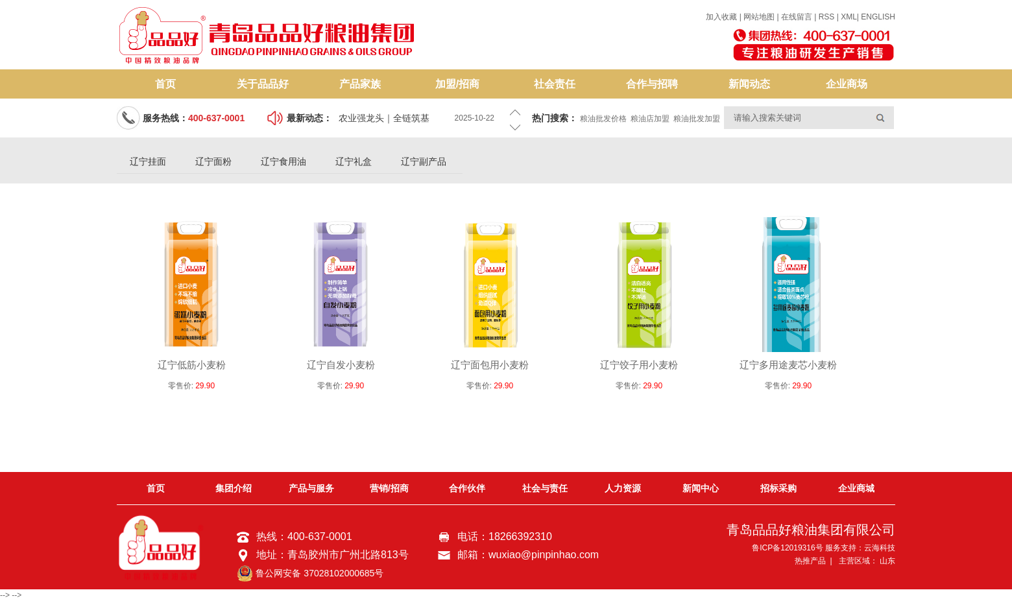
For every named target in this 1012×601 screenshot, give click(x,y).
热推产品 (810, 560)
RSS (827, 16)
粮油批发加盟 (696, 118)
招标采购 (778, 488)
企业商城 (856, 488)
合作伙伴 (467, 488)
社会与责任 (545, 488)
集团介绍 (233, 488)
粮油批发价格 (603, 118)
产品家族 (360, 83)
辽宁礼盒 (353, 161)
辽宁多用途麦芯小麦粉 (788, 364)
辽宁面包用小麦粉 (490, 364)
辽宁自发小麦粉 (341, 364)
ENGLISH (878, 16)
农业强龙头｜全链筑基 (384, 118)
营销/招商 (389, 488)
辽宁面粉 (213, 161)
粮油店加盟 (650, 118)
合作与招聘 (652, 83)
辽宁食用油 (283, 161)
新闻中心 (700, 488)
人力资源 (623, 488)
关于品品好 (263, 83)
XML (849, 16)
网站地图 (760, 16)
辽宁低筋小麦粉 (192, 364)
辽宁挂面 (148, 161)
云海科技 (879, 547)
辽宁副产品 (423, 161)
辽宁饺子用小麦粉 (639, 364)
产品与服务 (311, 488)
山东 (887, 560)
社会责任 (554, 83)
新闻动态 (749, 83)
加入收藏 (721, 16)
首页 (165, 83)
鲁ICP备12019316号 (787, 547)
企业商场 (846, 83)
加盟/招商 (457, 83)
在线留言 (796, 16)
